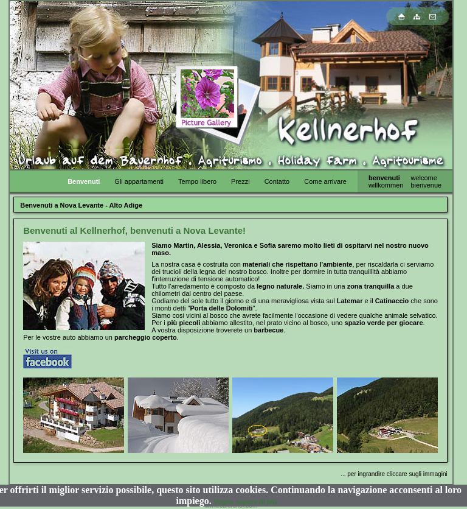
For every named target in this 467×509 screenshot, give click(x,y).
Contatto (277, 181)
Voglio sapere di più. (246, 501)
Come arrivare (325, 181)
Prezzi (240, 181)
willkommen (385, 185)
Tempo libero (197, 181)
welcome (423, 177)
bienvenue (425, 185)
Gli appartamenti (139, 181)
